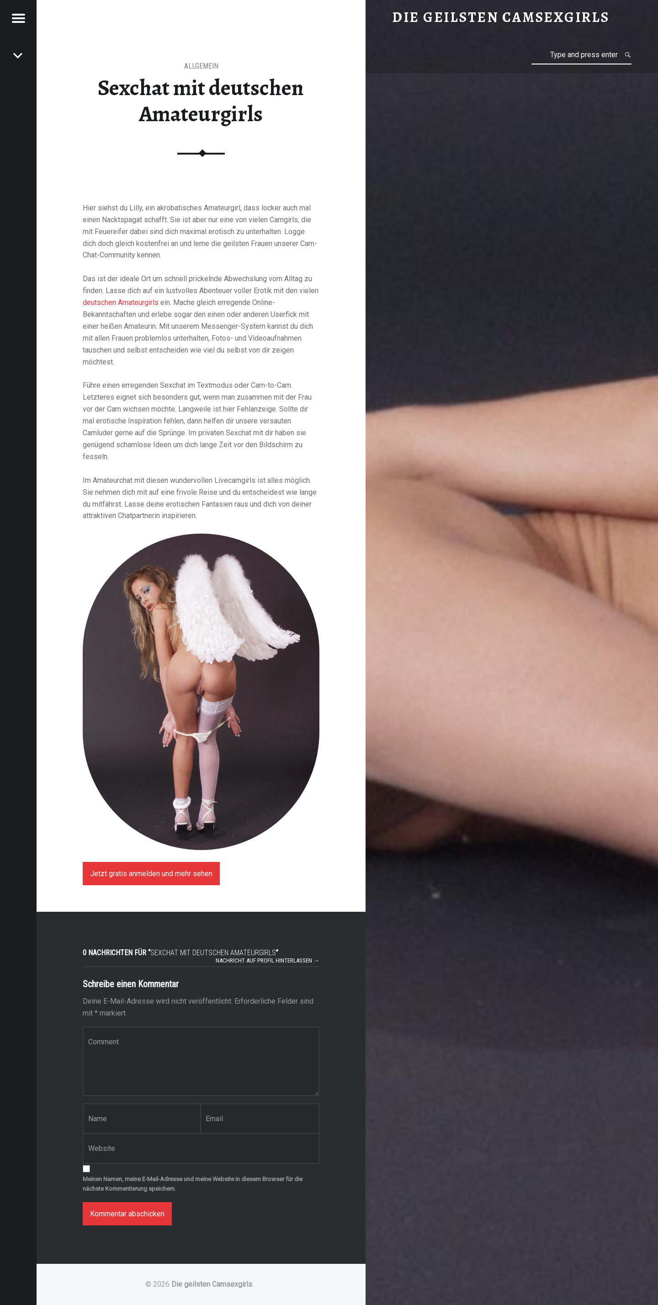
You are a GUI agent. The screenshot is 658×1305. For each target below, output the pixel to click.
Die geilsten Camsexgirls (211, 1284)
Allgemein (201, 66)
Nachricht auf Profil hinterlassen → (267, 960)
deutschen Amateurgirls (121, 302)
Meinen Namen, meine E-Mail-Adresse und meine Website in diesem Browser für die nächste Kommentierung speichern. (192, 1184)
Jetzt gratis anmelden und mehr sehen (151, 873)
